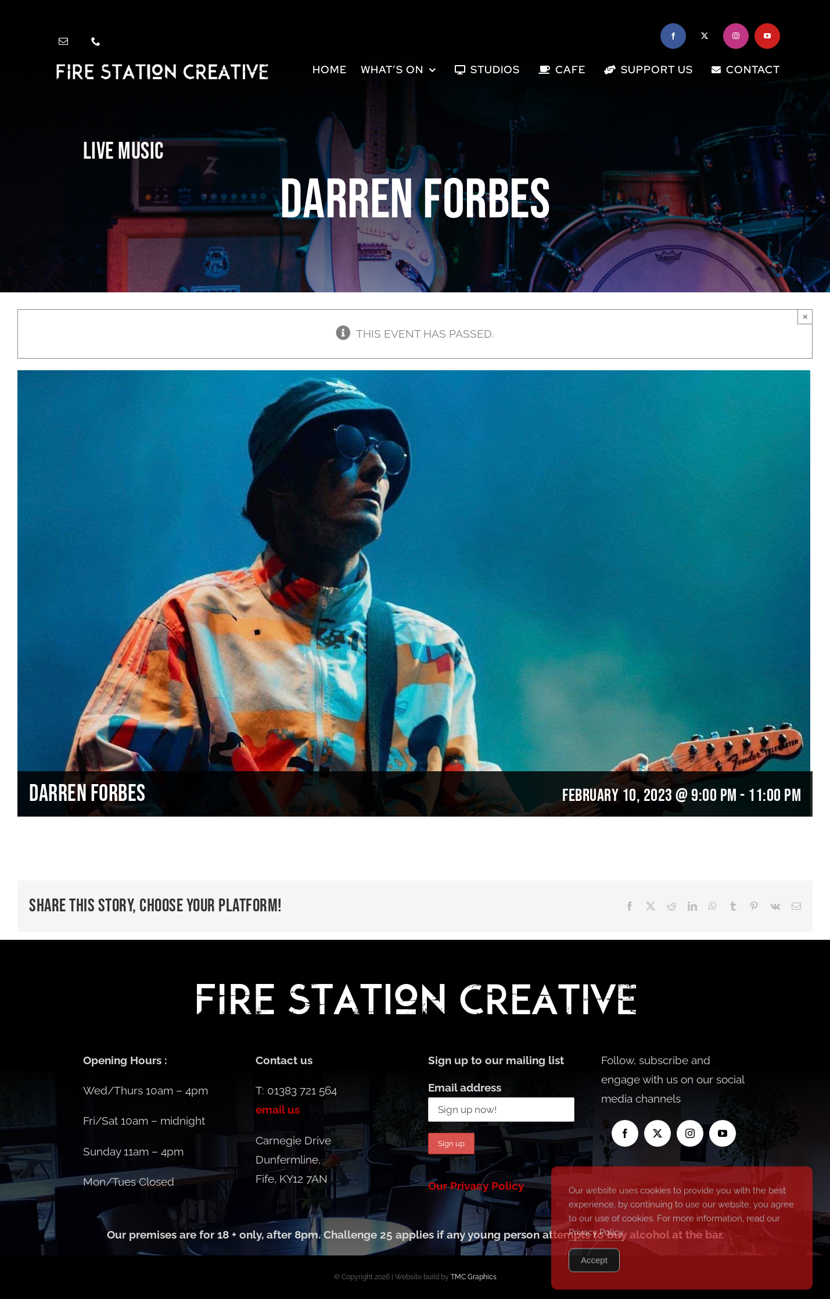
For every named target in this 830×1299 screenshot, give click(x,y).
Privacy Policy (596, 1246)
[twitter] (704, 36)
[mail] (63, 41)
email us (278, 1109)
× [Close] (805, 316)
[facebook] (673, 36)
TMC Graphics (474, 1277)
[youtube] (767, 36)
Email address (464, 1087)
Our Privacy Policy (476, 1185)
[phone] (95, 41)
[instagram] (736, 36)
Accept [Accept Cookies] (594, 1274)
